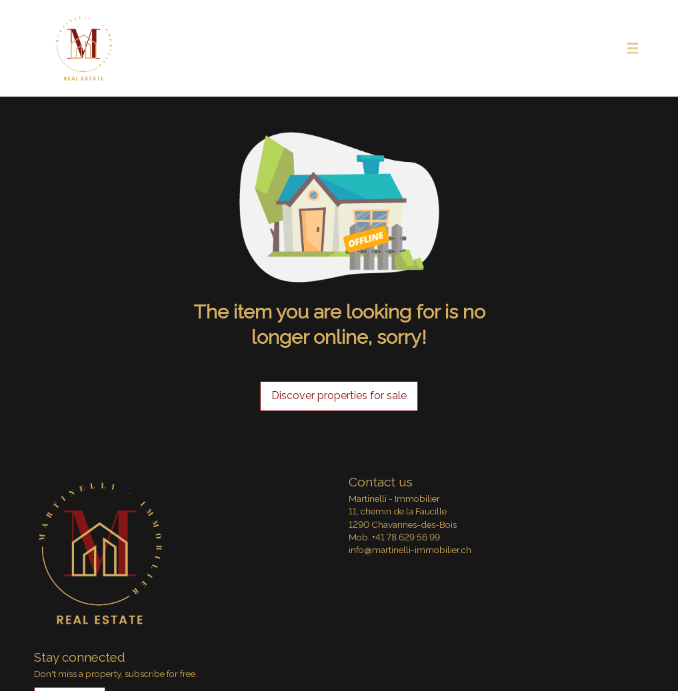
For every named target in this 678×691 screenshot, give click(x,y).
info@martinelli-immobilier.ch (410, 549)
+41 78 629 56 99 (406, 537)
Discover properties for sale (339, 395)
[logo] (84, 48)
